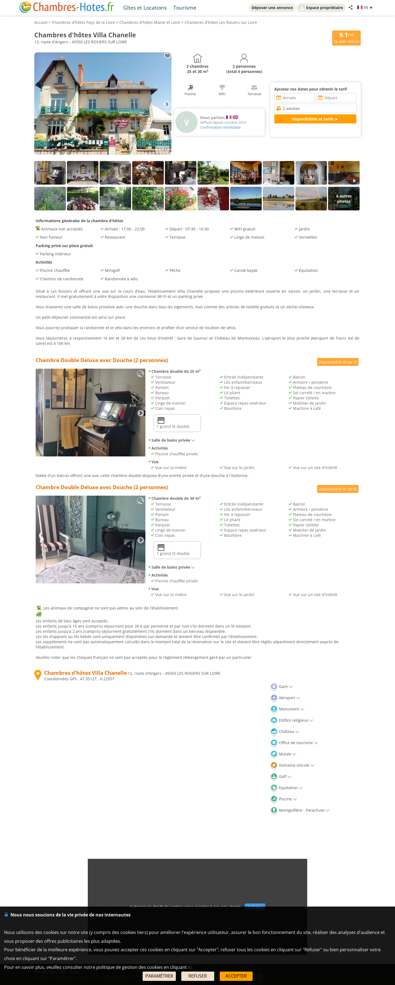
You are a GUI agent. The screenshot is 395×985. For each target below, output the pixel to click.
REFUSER (197, 976)
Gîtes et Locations (145, 7)
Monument (287, 709)
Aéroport (285, 697)
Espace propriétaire (321, 7)
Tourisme (184, 7)
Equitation (286, 787)
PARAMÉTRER (159, 976)
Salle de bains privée (171, 440)
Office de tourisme (294, 742)
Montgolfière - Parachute (300, 810)
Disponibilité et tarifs (337, 362)
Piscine (283, 798)
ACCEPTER (236, 976)
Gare (281, 686)
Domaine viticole (292, 765)
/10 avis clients (346, 37)
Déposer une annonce (272, 7)
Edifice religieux (291, 720)
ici (190, 967)
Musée (283, 754)
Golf (281, 776)
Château (285, 731)
